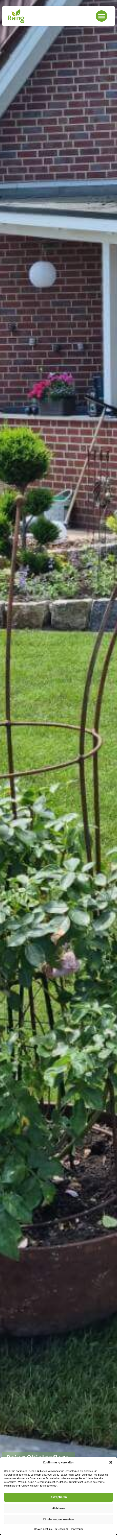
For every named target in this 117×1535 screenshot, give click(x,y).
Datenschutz (61, 1529)
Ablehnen (58, 1508)
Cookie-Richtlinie (43, 1529)
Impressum (76, 1529)
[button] (111, 1462)
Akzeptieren (58, 1497)
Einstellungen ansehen (58, 1519)
